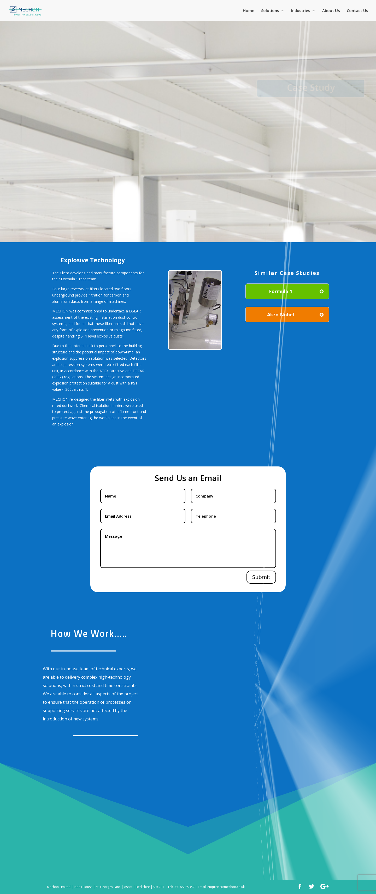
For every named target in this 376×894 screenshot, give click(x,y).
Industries (300, 11)
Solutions (270, 11)
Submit (261, 577)
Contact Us (357, 11)
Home (248, 11)
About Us (331, 11)
